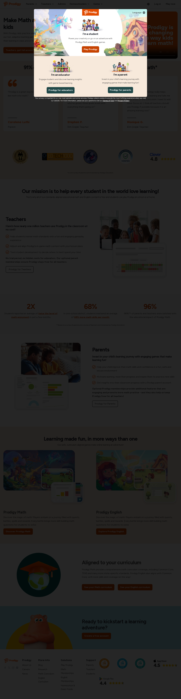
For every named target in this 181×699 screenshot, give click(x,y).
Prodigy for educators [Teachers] (61, 90)
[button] (139, 12)
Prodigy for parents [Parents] (120, 90)
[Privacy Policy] (123, 101)
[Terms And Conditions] (108, 101)
